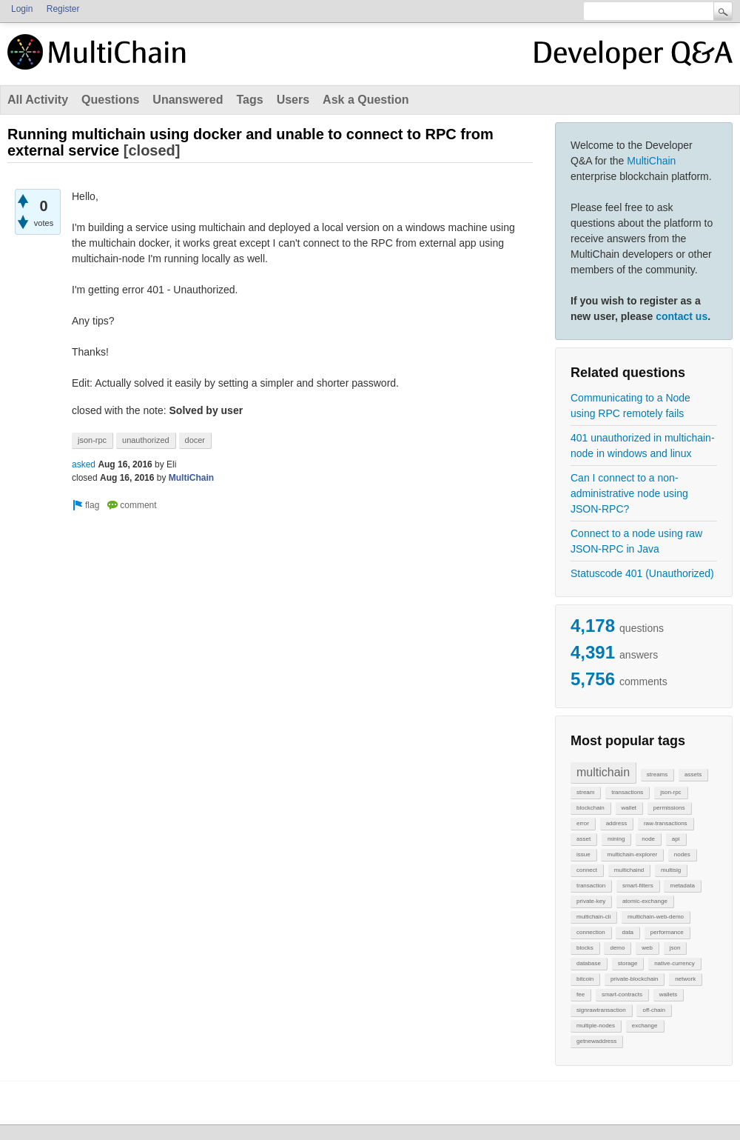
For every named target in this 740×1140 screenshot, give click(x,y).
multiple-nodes (595, 1025)
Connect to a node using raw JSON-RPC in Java (636, 541)
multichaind (629, 870)
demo (617, 947)
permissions (669, 807)
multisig (671, 870)
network (685, 979)
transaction (590, 885)
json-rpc (670, 792)
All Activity (37, 99)
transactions (627, 792)
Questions (110, 99)
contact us (681, 316)
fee (580, 994)
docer (195, 440)
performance (667, 932)
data (627, 932)
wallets (668, 994)
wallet (629, 807)
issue (583, 854)
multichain (603, 772)
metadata (682, 885)
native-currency (674, 963)
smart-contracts (622, 994)
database (588, 963)
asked (83, 464)
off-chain (653, 1010)
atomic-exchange (644, 901)
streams (657, 774)
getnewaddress (596, 1041)
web (647, 947)
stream (585, 792)
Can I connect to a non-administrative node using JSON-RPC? (629, 493)
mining (616, 839)
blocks (584, 947)
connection (590, 932)
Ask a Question (365, 99)
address (616, 823)
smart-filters (637, 885)
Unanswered (187, 99)
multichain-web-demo (656, 916)
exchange (645, 1025)
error (582, 823)
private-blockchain (634, 979)
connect (586, 870)
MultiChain (651, 161)
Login (22, 9)
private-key (590, 901)
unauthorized (145, 440)
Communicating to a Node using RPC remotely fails (630, 405)
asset (583, 839)
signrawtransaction (601, 1010)
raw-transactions (665, 823)
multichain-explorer (632, 854)
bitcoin (584, 979)
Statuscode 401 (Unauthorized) (642, 573)
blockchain (590, 807)
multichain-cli (593, 916)
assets (693, 774)
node (648, 839)
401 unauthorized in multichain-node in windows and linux (643, 445)
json (675, 947)
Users (293, 99)
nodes (682, 854)
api (676, 839)
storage (628, 963)
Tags (249, 99)
